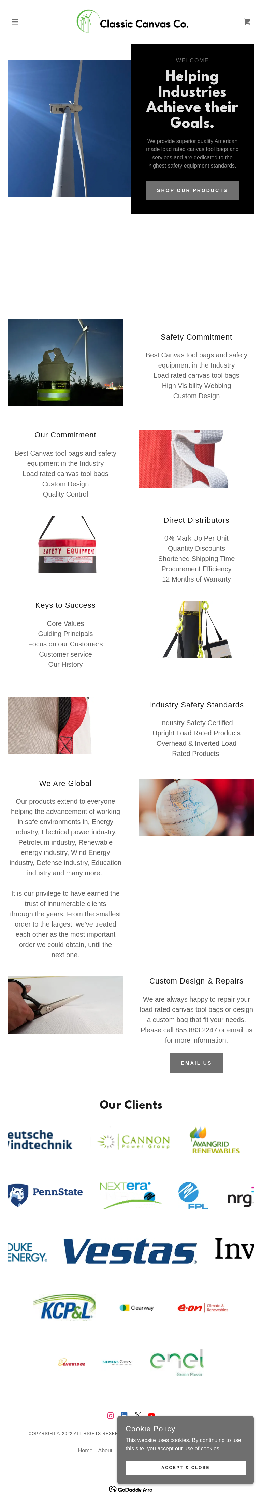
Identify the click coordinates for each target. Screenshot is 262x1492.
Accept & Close (185, 1467)
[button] (26, 22)
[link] (131, 21)
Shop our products (192, 190)
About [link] (105, 1423)
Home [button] (85, 1423)
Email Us (196, 1063)
